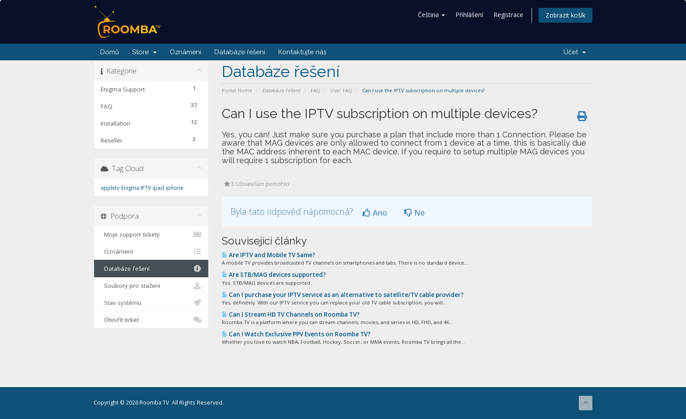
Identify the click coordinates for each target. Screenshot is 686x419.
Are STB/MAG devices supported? (274, 275)
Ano (375, 212)
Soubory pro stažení (151, 285)
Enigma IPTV (136, 188)
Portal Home (237, 90)
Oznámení (185, 52)
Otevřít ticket (151, 319)
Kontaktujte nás (302, 52)
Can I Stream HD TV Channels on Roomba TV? (291, 314)
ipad (158, 188)
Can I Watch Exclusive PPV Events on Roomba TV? (296, 334)
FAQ (315, 90)
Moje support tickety (151, 234)
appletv (110, 188)
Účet (575, 52)
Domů (109, 52)
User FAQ (341, 90)
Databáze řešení (239, 52)
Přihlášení (469, 14)
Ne (414, 212)
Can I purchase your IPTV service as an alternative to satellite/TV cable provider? (343, 295)
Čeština (431, 14)
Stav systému (151, 302)
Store (144, 52)
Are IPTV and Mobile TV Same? (268, 255)
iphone (174, 188)
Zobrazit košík (565, 15)
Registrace (508, 14)
